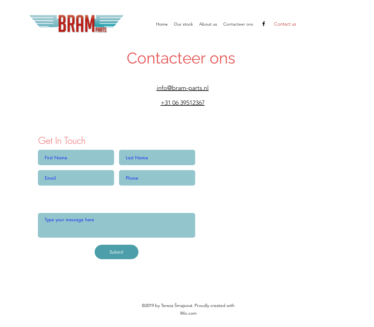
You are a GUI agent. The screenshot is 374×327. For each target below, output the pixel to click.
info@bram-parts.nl (183, 88)
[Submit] (116, 252)
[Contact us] (285, 24)
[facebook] (264, 24)
